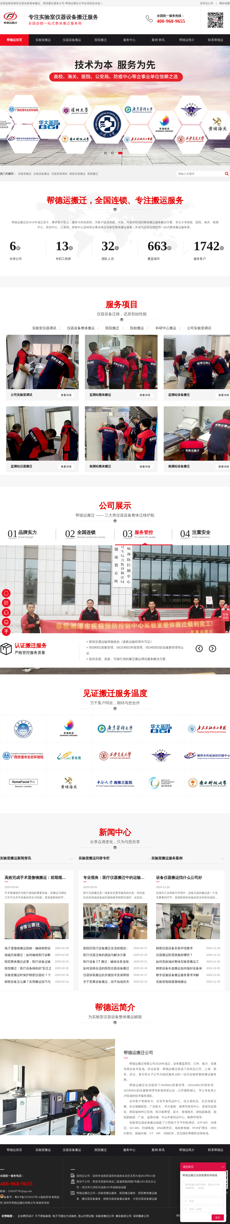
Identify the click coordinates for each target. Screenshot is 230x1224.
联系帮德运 (215, 40)
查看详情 (66, 395)
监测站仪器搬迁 (21, 466)
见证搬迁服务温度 (115, 693)
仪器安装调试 (59, 173)
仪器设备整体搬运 (81, 328)
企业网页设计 (26, 1216)
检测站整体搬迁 (100, 466)
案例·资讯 (158, 40)
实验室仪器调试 (44, 328)
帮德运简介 (187, 40)
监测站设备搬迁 (179, 394)
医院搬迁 (100, 40)
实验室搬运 (43, 40)
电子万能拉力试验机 (65, 1216)
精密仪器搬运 (77, 173)
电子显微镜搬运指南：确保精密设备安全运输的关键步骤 (28, 949)
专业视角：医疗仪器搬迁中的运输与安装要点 (115, 877)
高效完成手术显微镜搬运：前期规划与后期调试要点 (37, 877)
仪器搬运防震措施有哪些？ (174, 955)
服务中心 (129, 40)
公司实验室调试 (199, 328)
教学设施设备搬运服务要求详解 (177, 975)
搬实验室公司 (124, 1216)
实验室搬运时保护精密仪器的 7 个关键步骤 (28, 975)
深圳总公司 (206, 3)
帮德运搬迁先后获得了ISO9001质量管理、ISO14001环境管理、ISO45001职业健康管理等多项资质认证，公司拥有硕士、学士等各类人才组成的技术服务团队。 (170, 1090)
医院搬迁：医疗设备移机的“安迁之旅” (28, 969)
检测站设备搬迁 (179, 466)
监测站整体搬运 (100, 394)
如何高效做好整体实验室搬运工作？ (177, 962)
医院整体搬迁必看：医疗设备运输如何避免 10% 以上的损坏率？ (28, 962)
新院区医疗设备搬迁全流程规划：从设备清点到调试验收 (106, 949)
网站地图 (224, 3)
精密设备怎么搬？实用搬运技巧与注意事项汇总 (28, 982)
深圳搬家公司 (141, 1216)
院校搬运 (137, 328)
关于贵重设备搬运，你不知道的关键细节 (106, 982)
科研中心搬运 (166, 328)
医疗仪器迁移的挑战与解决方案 (104, 955)
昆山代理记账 (86, 1216)
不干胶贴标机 (43, 1216)
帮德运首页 (14, 40)
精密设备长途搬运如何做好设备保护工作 (179, 969)
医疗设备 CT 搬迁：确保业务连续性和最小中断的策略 (106, 962)
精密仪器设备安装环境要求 (174, 948)
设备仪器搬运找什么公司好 (179, 877)
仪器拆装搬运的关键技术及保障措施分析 (106, 975)
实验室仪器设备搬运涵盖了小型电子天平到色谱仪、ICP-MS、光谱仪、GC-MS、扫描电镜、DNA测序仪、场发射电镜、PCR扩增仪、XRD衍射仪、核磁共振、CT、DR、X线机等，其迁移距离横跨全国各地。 (170, 1128)
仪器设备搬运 (72, 40)
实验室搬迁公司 (104, 1216)
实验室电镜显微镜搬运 (171, 981)
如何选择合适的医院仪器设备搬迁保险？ (106, 969)
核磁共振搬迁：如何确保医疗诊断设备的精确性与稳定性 (28, 955)
